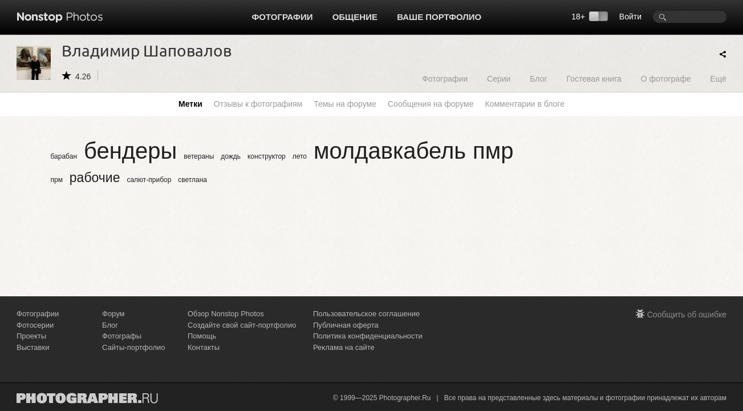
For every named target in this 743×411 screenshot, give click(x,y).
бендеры (130, 150)
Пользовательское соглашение (366, 313)
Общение (354, 17)
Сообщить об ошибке (686, 314)
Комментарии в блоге (524, 103)
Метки (190, 103)
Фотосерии (35, 325)
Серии (498, 78)
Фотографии (282, 17)
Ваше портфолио (439, 17)
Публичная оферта (346, 325)
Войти (630, 16)
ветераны (199, 156)
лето (300, 156)
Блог (538, 78)
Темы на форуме (345, 103)
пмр (493, 150)
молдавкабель (390, 150)
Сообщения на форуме (430, 103)
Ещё (718, 78)
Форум (113, 313)
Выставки (33, 347)
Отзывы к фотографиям (258, 103)
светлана (192, 180)
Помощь (202, 336)
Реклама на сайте (344, 347)
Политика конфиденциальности (368, 336)
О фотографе (666, 78)
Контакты (204, 347)
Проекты (31, 336)
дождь (231, 156)
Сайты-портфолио (133, 347)
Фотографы (121, 336)
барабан (64, 156)
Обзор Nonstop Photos (226, 313)
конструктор (266, 156)
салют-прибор (149, 180)
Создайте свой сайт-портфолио (242, 325)
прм (57, 180)
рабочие (95, 177)
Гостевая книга (593, 78)
